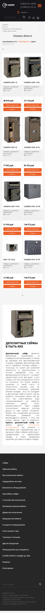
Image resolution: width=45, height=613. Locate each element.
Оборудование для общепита (15, 550)
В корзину (12, 109)
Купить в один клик (12, 105)
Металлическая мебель (12, 475)
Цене (33, 42)
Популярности (24, 42)
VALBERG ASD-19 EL (32, 82)
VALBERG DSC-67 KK (32, 206)
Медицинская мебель (11, 519)
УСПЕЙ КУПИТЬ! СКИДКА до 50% (16, 556)
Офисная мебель (9, 469)
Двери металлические (12, 512)
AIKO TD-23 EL (9, 260)
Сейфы (5, 463)
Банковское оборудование (12, 29)
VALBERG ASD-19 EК (11, 206)
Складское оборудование (13, 525)
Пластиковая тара (10, 531)
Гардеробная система (12, 481)
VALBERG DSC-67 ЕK (32, 260)
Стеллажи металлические (13, 500)
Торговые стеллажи (11, 537)
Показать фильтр (22, 35)
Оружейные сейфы (10, 494)
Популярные (7, 568)
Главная (5, 25)
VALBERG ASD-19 (10, 82)
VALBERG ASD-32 (10, 147)
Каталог (5, 27)
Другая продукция (10, 543)
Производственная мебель (14, 506)
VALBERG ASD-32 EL (32, 147)
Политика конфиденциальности (14, 604)
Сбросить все (8, 44)
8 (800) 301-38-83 (28, 4)
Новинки (6, 562)
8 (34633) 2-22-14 (28, 7)
